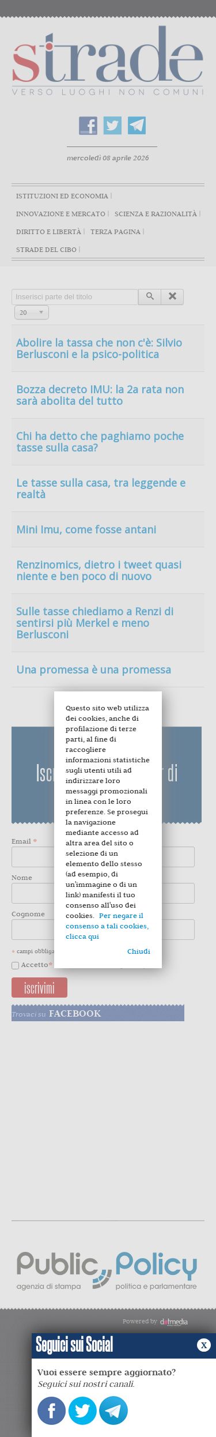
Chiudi (138, 951)
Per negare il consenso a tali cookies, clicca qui (107, 926)
